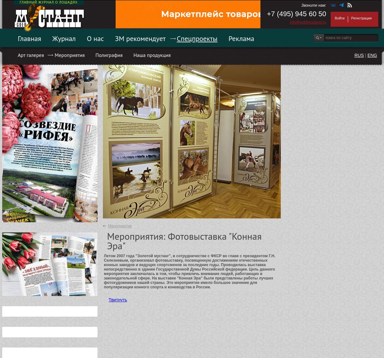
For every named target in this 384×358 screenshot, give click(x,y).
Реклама (241, 38)
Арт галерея (31, 55)
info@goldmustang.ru (308, 22)
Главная (29, 38)
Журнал (64, 38)
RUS (359, 55)
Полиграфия (109, 55)
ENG (372, 55)
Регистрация (361, 18)
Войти (340, 18)
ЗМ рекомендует (140, 38)
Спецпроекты (197, 38)
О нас (95, 38)
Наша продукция (152, 55)
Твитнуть (118, 299)
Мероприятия (69, 55)
